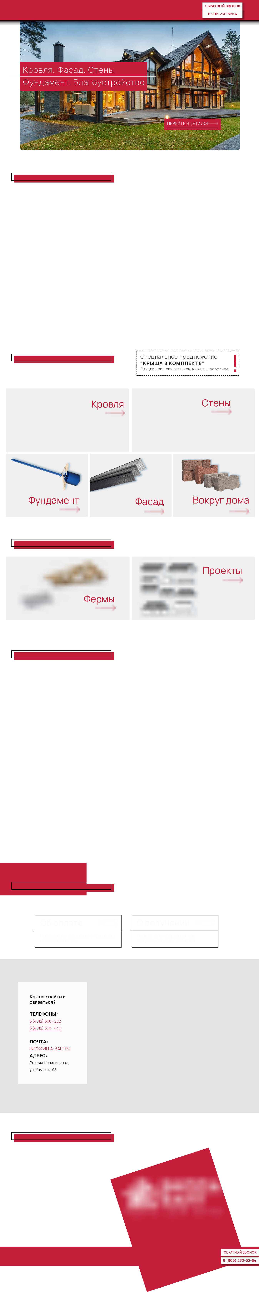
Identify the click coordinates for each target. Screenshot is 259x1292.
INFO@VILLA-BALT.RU (50, 1049)
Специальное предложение (179, 356)
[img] (30, 10)
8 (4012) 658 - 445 (45, 1028)
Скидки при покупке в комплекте (172, 369)
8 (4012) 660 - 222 (45, 1021)
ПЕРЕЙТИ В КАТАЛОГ (188, 123)
